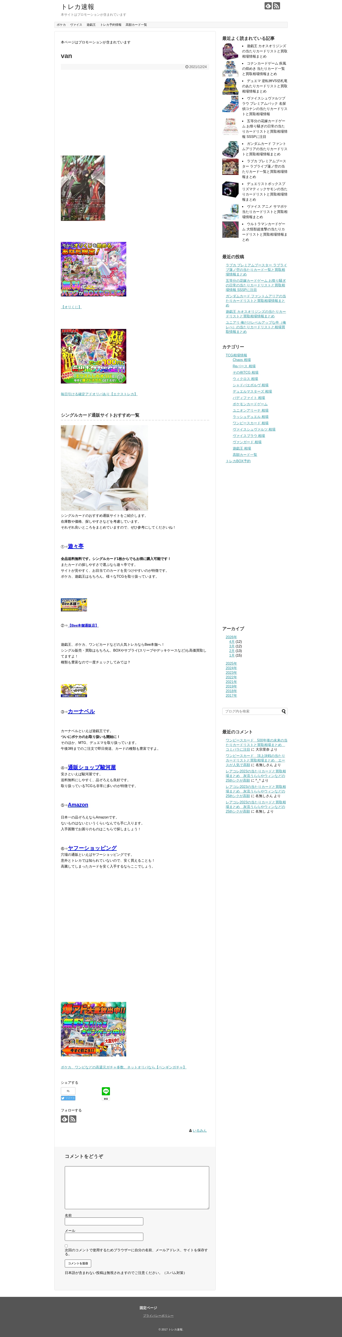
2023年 (231, 672)
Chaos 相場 (242, 360)
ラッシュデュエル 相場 (250, 417)
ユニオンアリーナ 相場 (250, 410)
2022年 (231, 677)
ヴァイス (76, 24)
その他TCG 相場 (245, 372)
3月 (232, 646)
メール (70, 1231)
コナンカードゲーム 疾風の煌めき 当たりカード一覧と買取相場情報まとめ (264, 69)
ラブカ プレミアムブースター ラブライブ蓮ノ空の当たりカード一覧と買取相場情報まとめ (256, 269)
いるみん (200, 1130)
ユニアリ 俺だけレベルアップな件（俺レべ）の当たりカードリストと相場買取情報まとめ (256, 327)
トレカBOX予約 (238, 461)
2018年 (231, 691)
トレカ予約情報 (110, 24)
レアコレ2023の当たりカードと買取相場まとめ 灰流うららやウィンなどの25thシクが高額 (256, 775)
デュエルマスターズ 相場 (252, 391)
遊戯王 (91, 24)
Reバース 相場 (244, 366)
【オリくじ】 (71, 307)
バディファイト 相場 (249, 398)
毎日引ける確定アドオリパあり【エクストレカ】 (99, 394)
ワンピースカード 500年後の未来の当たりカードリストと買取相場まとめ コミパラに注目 (256, 744)
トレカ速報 (77, 6)
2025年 (231, 663)
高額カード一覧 (136, 24)
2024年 (231, 668)
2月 (232, 651)
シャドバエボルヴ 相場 (250, 385)
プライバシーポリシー (158, 1315)
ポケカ (61, 24)
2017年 (231, 695)
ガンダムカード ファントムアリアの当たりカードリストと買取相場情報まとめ (264, 149)
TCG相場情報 (236, 355)
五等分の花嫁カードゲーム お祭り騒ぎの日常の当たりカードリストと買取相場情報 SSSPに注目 (256, 285)
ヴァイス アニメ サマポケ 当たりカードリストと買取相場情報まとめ (264, 212)
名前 (68, 1215)
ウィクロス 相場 (245, 379)
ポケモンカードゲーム (250, 404)
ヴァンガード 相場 (247, 442)
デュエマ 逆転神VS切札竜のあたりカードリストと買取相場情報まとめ (264, 86)
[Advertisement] (135, 115)
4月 (232, 642)
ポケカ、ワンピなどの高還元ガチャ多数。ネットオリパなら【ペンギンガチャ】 (123, 1067)
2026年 (231, 637)
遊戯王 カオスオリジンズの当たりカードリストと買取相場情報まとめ (264, 51)
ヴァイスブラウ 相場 (249, 436)
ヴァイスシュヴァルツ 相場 (254, 429)
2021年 (231, 682)
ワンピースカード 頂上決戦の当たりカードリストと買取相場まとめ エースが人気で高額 (255, 760)
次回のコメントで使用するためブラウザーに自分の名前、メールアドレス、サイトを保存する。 (136, 1252)
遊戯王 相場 (242, 448)
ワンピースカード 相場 (250, 423)
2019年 (231, 686)
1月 (232, 655)
